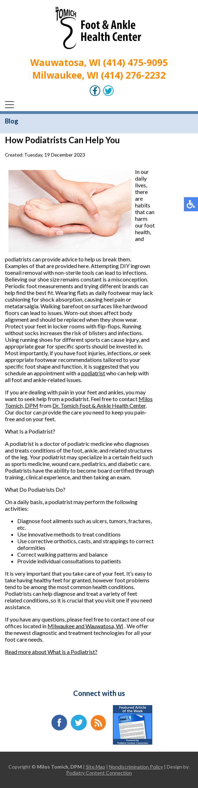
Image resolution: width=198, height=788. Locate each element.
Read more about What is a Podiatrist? (51, 651)
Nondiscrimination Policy (136, 767)
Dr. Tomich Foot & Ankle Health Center (99, 405)
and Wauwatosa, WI (99, 626)
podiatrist (93, 373)
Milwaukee (61, 626)
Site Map (95, 767)
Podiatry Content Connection (99, 773)
